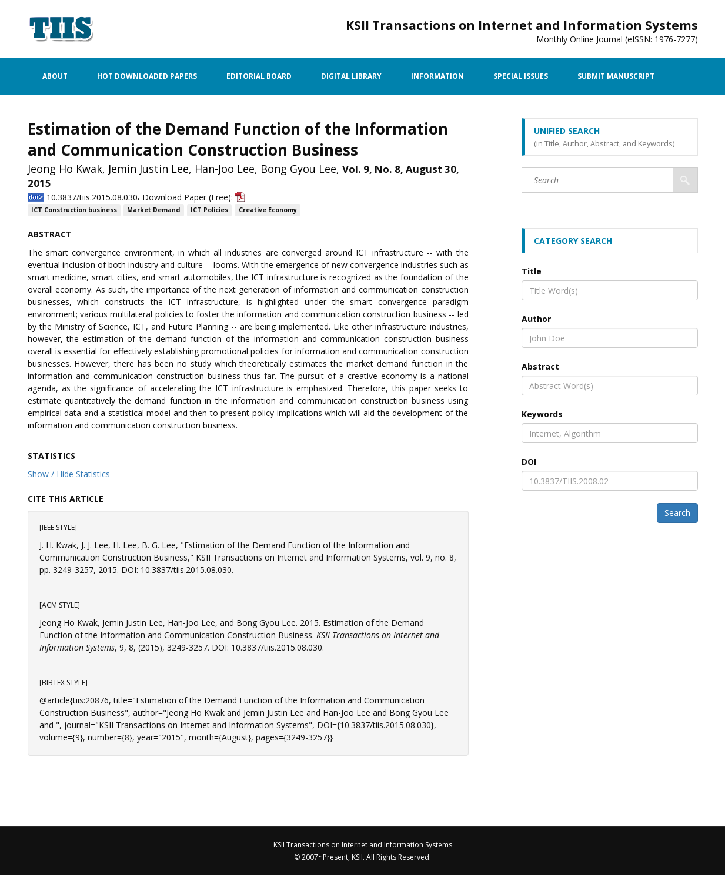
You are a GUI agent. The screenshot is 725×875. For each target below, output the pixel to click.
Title (532, 271)
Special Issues (520, 76)
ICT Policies (209, 210)
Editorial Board (259, 76)
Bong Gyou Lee (298, 169)
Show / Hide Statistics (69, 474)
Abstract (540, 366)
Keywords (542, 414)
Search (677, 512)
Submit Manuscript (615, 76)
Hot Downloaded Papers (147, 76)
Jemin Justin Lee (148, 169)
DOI (529, 461)
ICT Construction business (74, 210)
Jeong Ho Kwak (65, 169)
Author (536, 318)
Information (437, 76)
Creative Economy (268, 210)
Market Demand (153, 210)
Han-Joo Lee (225, 169)
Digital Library (351, 76)
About (55, 76)
